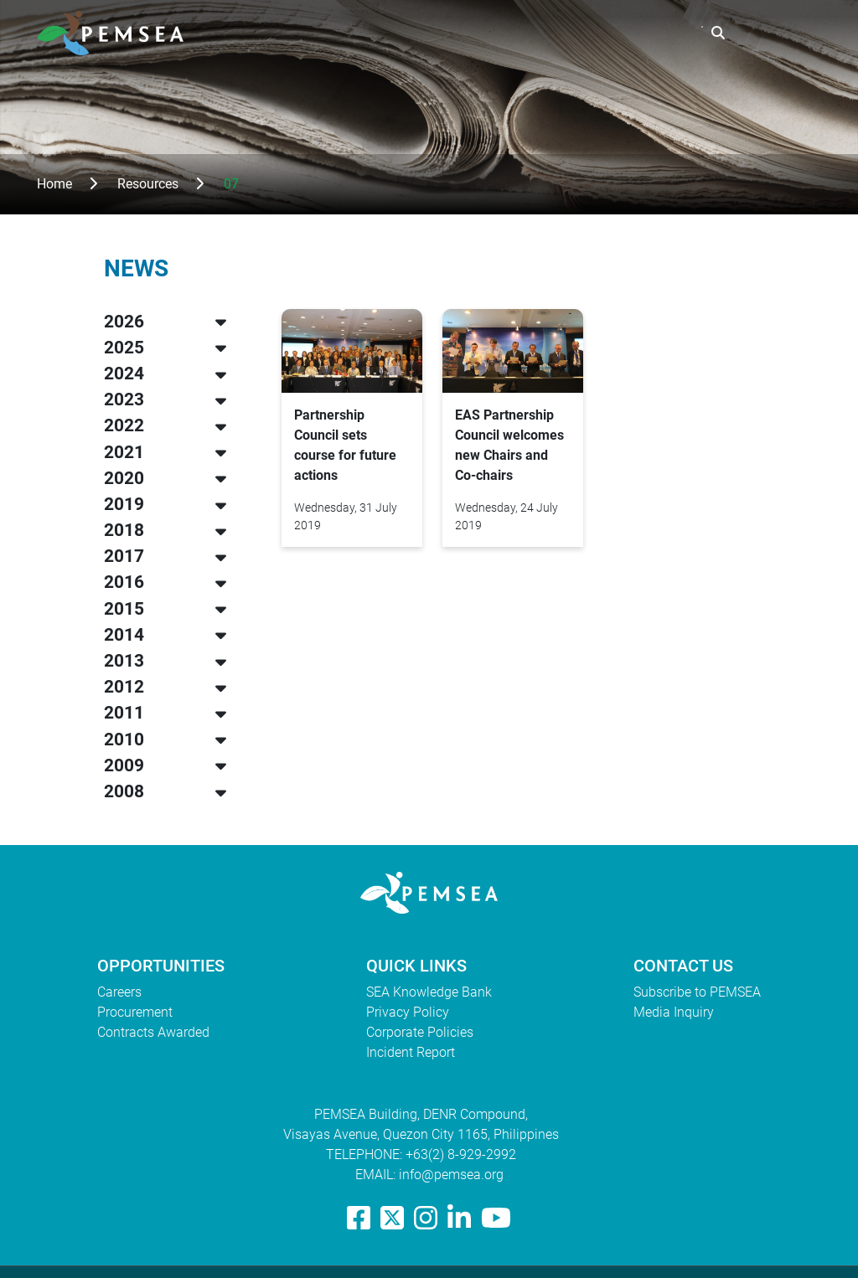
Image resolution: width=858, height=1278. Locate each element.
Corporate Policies (419, 1032)
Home (54, 184)
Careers (119, 992)
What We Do (433, 33)
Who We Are (326, 33)
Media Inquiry (673, 1012)
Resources (535, 33)
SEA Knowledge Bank (429, 992)
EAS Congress (643, 33)
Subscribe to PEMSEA (697, 992)
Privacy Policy (407, 1012)
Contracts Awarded (153, 1032)
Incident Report (410, 1052)
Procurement (135, 1012)
